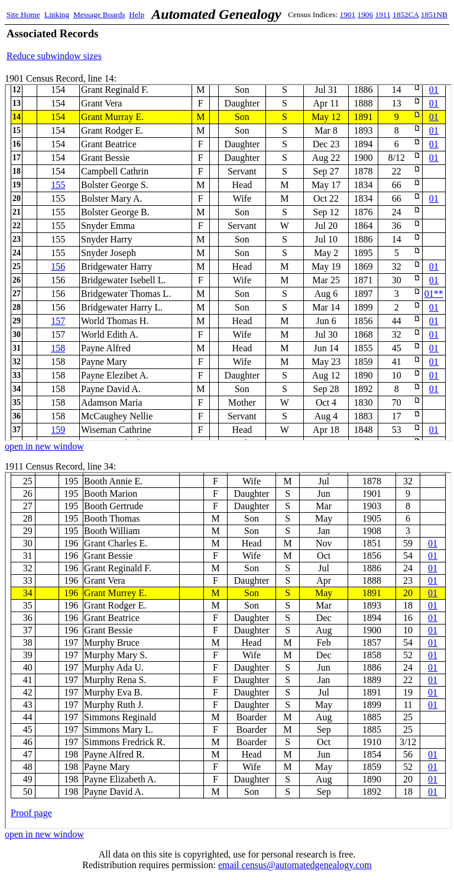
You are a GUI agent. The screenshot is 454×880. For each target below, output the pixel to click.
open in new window (44, 446)
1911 (383, 14)
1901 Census (228, 262)
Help (136, 14)
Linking (56, 14)
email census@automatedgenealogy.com (295, 865)
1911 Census (228, 650)
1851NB (434, 14)
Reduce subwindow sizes (54, 56)
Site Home (23, 14)
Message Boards (99, 14)
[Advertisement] (309, 44)
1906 (366, 14)
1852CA (406, 14)
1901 (348, 14)
